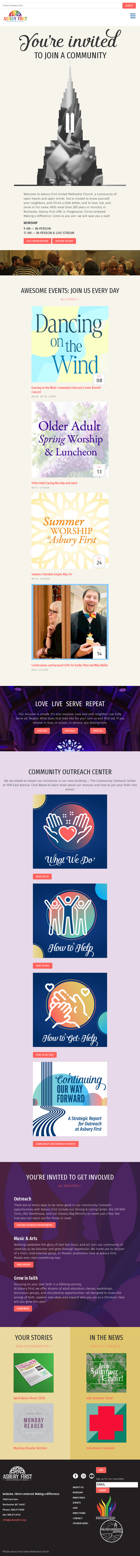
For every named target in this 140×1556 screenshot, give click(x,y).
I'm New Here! (80, 1523)
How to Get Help (45, 1054)
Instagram (83, 1476)
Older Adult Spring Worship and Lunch (54, 483)
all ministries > (70, 1186)
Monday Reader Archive (30, 1448)
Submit (102, 1490)
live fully (70, 730)
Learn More (23, 1308)
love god (42, 730)
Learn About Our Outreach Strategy (56, 1143)
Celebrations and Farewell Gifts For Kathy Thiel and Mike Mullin (69, 665)
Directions (79, 1513)
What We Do (42, 876)
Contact (78, 1518)
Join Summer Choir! (99, 1398)
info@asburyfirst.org (14, 1520)
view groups (24, 1264)
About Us (78, 1487)
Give (75, 1508)
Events (77, 1502)
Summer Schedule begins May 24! (51, 574)
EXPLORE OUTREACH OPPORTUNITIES (35, 1225)
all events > (70, 299)
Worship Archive (64, 241)
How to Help (43, 965)
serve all (98, 730)
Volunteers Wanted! (100, 1448)
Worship (78, 1492)
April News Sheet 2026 (29, 1398)
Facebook (75, 1476)
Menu (78, 17)
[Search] (61, 5)
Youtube (91, 1476)
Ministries (79, 1497)
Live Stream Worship (37, 241)
